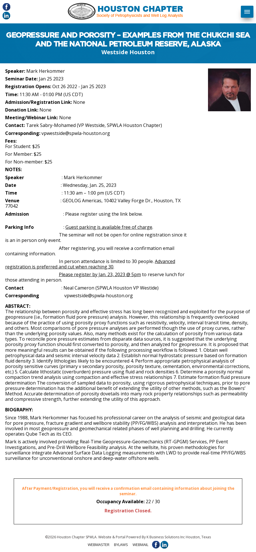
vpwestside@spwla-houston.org (75, 133)
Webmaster (98, 544)
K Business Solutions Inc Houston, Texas (179, 537)
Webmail (140, 544)
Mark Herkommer (45, 71)
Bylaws (121, 544)
